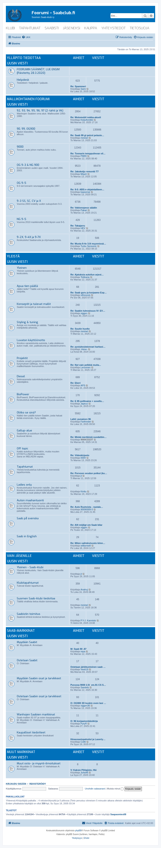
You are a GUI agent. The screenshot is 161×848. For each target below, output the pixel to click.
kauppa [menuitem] (90, 28)
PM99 (83, 156)
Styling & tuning (27, 322)
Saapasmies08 (118, 814)
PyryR (83, 723)
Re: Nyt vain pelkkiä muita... (85, 365)
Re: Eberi (75, 383)
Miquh (83, 174)
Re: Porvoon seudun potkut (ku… (88, 473)
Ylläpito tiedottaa (24, 58)
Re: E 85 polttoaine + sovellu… (87, 401)
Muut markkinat (21, 752)
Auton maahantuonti (30, 500)
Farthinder (85, 421)
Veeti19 (84, 669)
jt (81, 476)
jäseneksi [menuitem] (71, 28)
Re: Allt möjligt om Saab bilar (86, 525)
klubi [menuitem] (10, 28)
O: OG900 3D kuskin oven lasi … (88, 703)
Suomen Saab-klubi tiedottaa (36, 598)
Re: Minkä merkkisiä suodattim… (88, 437)
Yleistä (13, 256)
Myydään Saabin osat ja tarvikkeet (39, 678)
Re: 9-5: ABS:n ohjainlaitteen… (87, 189)
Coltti (83, 742)
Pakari (83, 210)
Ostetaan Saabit (27, 660)
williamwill (85, 545)
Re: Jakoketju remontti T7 (84, 171)
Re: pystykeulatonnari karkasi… (87, 346)
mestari (84, 138)
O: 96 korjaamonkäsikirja (84, 721)
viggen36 (85, 705)
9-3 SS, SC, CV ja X (29, 201)
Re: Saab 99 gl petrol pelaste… (87, 135)
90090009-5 (86, 509)
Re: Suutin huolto (80, 328)
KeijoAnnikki (86, 120)
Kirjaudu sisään (16, 784)
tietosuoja (139, 28)
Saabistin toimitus (28, 614)
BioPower (23, 394)
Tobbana (84, 277)
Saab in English (27, 536)
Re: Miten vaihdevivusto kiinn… (87, 543)
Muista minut (115, 788)
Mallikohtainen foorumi (28, 99)
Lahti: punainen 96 (80, 419)
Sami (83, 89)
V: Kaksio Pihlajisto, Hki (83, 770)
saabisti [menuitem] (52, 28)
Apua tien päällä (27, 286)
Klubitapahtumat (28, 583)
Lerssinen (85, 367)
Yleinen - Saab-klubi (30, 567)
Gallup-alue (24, 430)
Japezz (84, 403)
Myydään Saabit (27, 642)
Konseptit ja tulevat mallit (34, 304)
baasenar (85, 192)
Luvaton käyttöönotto (31, 340)
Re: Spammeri (78, 86)
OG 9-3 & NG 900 (28, 165)
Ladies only (24, 484)
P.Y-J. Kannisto (88, 620)
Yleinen (22, 268)
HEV (82, 228)
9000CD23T (86, 439)
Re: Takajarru (77, 225)
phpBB (78, 830)
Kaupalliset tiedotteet (31, 732)
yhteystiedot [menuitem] (113, 28)
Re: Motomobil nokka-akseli (85, 117)
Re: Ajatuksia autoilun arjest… (87, 274)
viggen (83, 313)
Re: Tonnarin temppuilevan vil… (87, 153)
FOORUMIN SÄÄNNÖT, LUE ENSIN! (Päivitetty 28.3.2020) (38, 71)
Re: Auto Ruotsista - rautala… (86, 507)
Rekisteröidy (37, 784)
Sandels (84, 687)
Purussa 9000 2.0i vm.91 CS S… (88, 685)
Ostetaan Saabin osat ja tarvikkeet (39, 696)
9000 (20, 146)
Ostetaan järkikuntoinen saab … (88, 667)
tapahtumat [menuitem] (29, 28)
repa (82, 651)
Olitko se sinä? (26, 412)
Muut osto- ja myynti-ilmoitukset (38, 763)
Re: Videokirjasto (79, 455)
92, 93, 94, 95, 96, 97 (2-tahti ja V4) (40, 110)
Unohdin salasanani (95, 788)
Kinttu (83, 491)
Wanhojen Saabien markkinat (36, 714)
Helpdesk (23, 80)
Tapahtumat (25, 466)
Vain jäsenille (19, 556)
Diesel (21, 376)
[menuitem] (26, 37)
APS (82, 385)
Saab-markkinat (21, 630)
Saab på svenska (28, 518)
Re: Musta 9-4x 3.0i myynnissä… (88, 243)
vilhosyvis (85, 295)
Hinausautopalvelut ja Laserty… (87, 739)
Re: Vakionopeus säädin (83, 207)
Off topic (22, 448)
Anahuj (84, 589)
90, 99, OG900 (26, 128)
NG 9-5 (21, 219)
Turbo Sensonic (88, 246)
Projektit (22, 358)
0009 (83, 458)
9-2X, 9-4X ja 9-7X (29, 237)
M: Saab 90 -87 (78, 649)
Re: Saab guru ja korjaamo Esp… (88, 292)
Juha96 (84, 772)
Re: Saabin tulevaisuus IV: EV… (87, 311)
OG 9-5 (21, 183)
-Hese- (83, 349)
